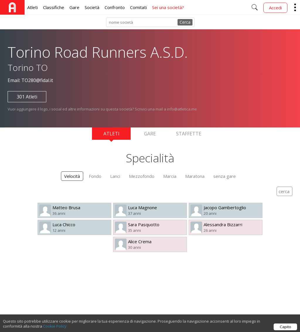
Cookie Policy (55, 328)
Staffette (188, 133)
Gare (74, 7)
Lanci (115, 176)
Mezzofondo (141, 176)
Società (92, 7)
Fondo (95, 176)
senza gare (224, 176)
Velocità (72, 176)
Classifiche (53, 7)
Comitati (138, 7)
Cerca (185, 22)
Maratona (194, 176)
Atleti (32, 7)
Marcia (169, 176)
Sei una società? (168, 7)
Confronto (115, 7)
